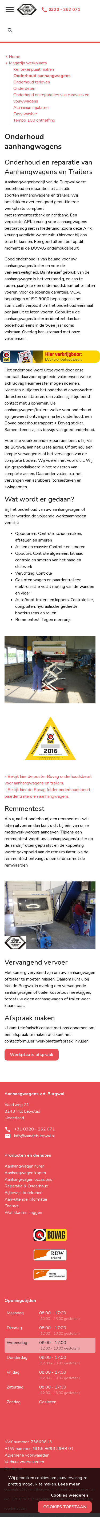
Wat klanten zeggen (23, 1213)
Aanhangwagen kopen (25, 1173)
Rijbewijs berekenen (23, 1193)
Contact (12, 1206)
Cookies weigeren (69, 1495)
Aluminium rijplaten (31, 107)
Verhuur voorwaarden (24, 1462)
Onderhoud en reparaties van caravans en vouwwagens (51, 98)
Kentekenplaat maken (33, 69)
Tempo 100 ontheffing (34, 120)
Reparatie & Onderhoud (26, 1186)
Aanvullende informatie (26, 1199)
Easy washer (25, 114)
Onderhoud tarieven (31, 82)
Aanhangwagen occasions (28, 1179)
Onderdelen (24, 88)
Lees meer (69, 1484)
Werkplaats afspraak (31, 1055)
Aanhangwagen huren (25, 1166)
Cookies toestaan (64, 1507)
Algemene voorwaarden (27, 1455)
